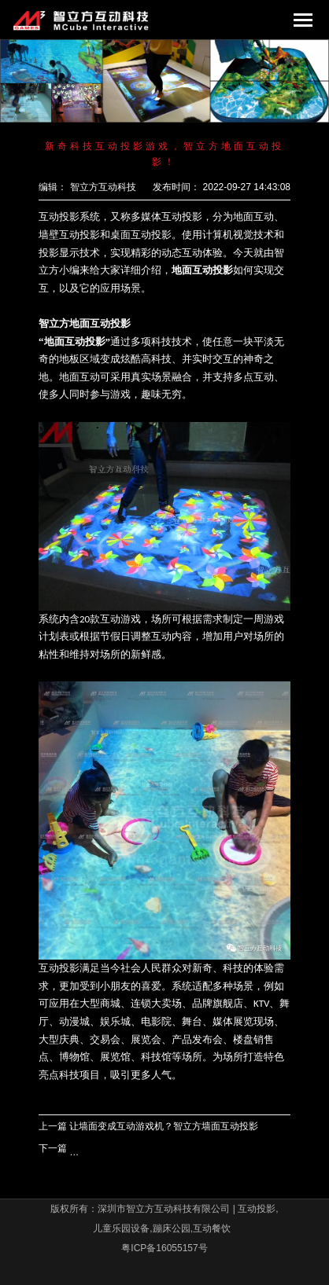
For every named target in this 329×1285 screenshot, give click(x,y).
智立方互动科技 (103, 187)
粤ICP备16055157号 (164, 1248)
